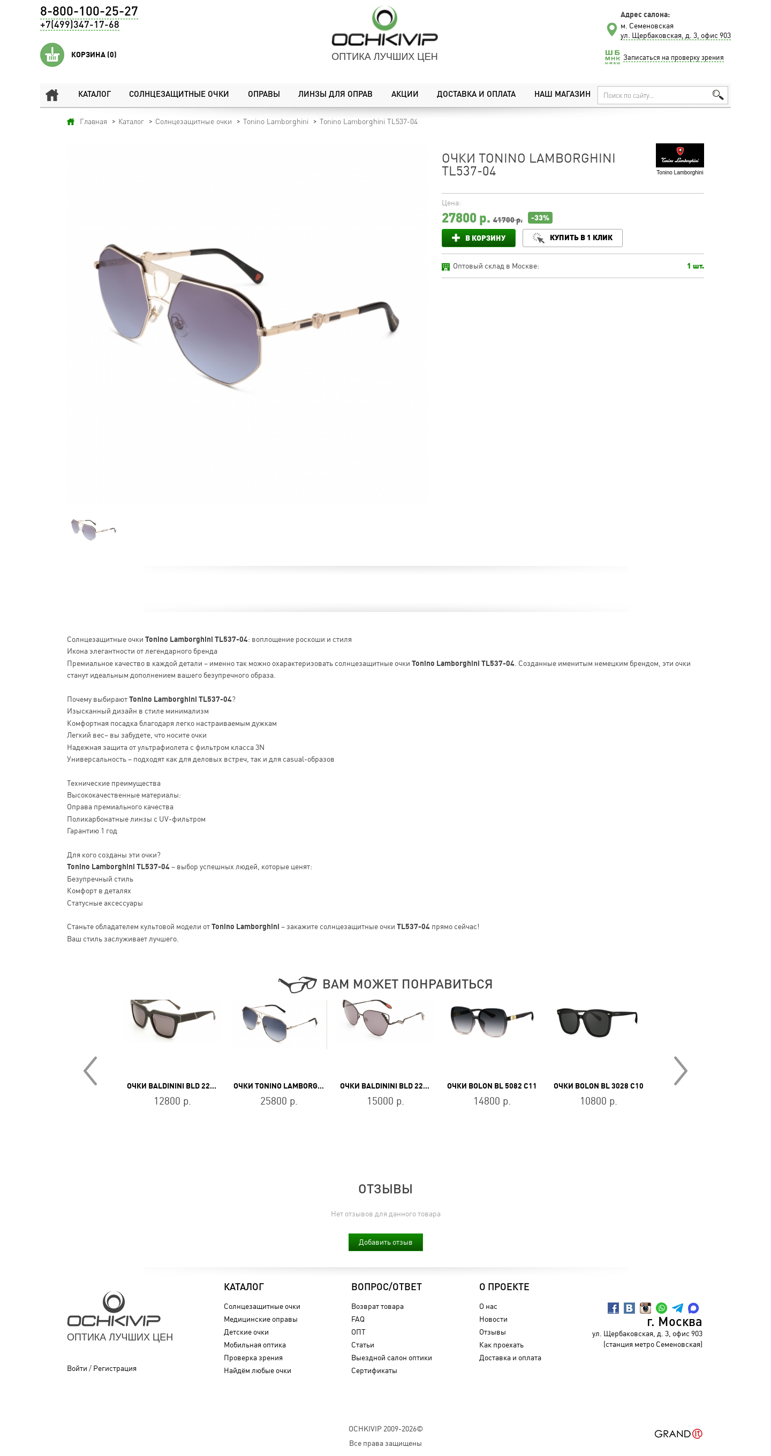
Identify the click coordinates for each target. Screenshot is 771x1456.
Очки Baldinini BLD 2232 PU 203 (185, 1086)
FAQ (358, 1318)
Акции (405, 95)
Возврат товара (377, 1306)
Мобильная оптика (255, 1344)
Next (680, 1070)
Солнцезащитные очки (179, 95)
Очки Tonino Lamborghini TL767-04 (300, 1086)
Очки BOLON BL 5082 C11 (492, 1086)
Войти (77, 1368)
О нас (488, 1306)
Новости (493, 1318)
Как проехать (501, 1344)
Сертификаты (374, 1370)
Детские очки (246, 1331)
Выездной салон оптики (391, 1357)
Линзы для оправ (335, 95)
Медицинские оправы (261, 1318)
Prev (90, 1070)
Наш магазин (562, 95)
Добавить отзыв (386, 1241)
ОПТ (358, 1331)
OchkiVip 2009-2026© (386, 1428)
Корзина (94, 54)
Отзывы (492, 1331)
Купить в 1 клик (581, 237)
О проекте (504, 1287)
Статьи (362, 1344)
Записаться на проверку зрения (673, 57)
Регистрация (115, 1368)
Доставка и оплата (476, 95)
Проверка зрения (253, 1357)
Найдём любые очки (257, 1370)
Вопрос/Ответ (386, 1287)
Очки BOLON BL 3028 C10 (599, 1086)
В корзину (485, 237)
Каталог (94, 95)
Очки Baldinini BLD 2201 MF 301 (399, 1086)
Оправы (264, 95)
